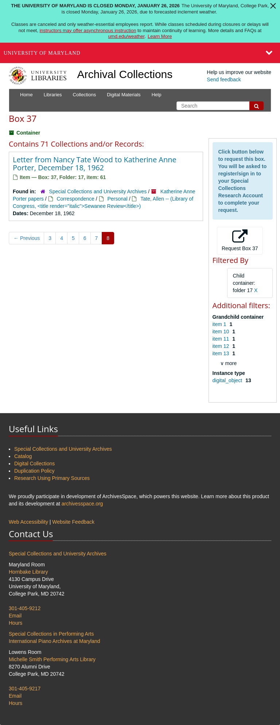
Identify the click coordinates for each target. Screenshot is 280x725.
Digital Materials (123, 94)
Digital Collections (34, 463)
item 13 (222, 353)
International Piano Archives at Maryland (54, 641)
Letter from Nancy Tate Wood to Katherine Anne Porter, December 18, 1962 (94, 163)
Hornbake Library (28, 572)
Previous (26, 238)
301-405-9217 (24, 688)
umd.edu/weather (126, 36)
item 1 (220, 324)
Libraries (53, 94)
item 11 (222, 339)
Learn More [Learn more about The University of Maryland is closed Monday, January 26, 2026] (160, 36)
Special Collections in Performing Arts (51, 634)
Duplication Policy (34, 471)
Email (15, 616)
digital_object (228, 380)
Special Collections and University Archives (98, 191)
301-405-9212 (24, 608)
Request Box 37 (240, 240)
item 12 (222, 346)
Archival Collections (125, 74)
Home (26, 94)
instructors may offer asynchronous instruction (87, 30)
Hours (15, 623)
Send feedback (224, 79)
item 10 (222, 331)
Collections (84, 94)
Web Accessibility (28, 522)
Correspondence (75, 199)
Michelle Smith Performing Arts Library (52, 659)
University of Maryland (42, 53)
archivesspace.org (82, 504)
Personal (117, 199)
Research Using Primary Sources (52, 478)
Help (157, 94)
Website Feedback (73, 522)
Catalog (23, 456)
